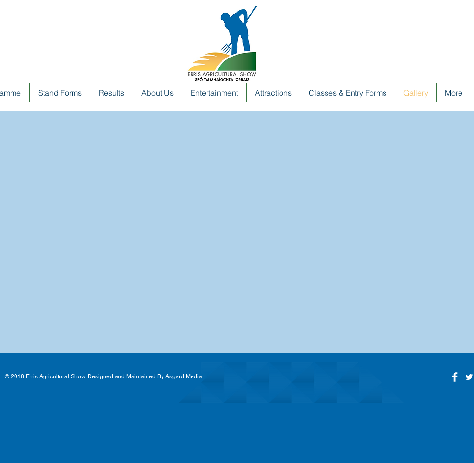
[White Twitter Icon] (469, 377)
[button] (157, 92)
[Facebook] (454, 377)
